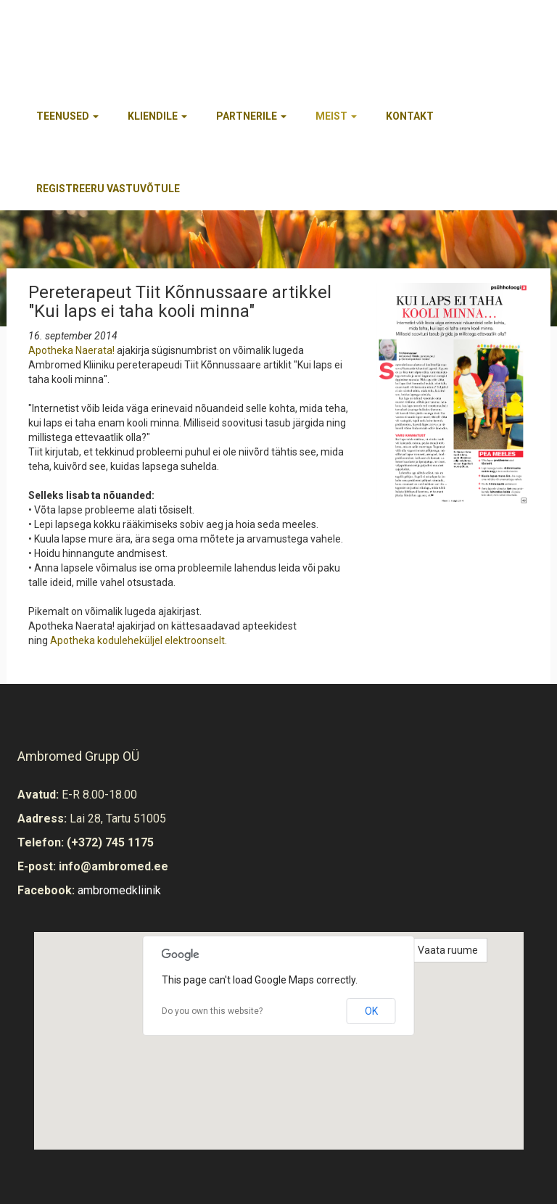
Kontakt (410, 116)
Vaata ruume (448, 950)
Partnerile (251, 116)
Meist (336, 116)
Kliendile (157, 116)
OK (371, 1011)
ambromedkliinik (119, 890)
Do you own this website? (212, 1011)
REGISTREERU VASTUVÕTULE (108, 188)
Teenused (67, 116)
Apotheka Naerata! (71, 350)
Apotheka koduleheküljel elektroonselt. (138, 640)
